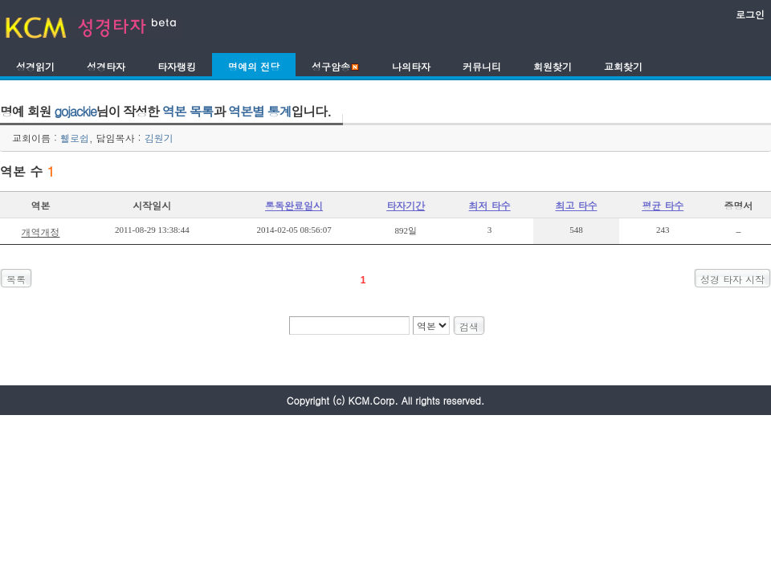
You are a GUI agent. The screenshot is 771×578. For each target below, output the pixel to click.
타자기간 (405, 205)
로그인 (750, 14)
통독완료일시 (294, 205)
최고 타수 (576, 205)
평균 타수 (662, 205)
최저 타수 (490, 205)
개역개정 (41, 231)
